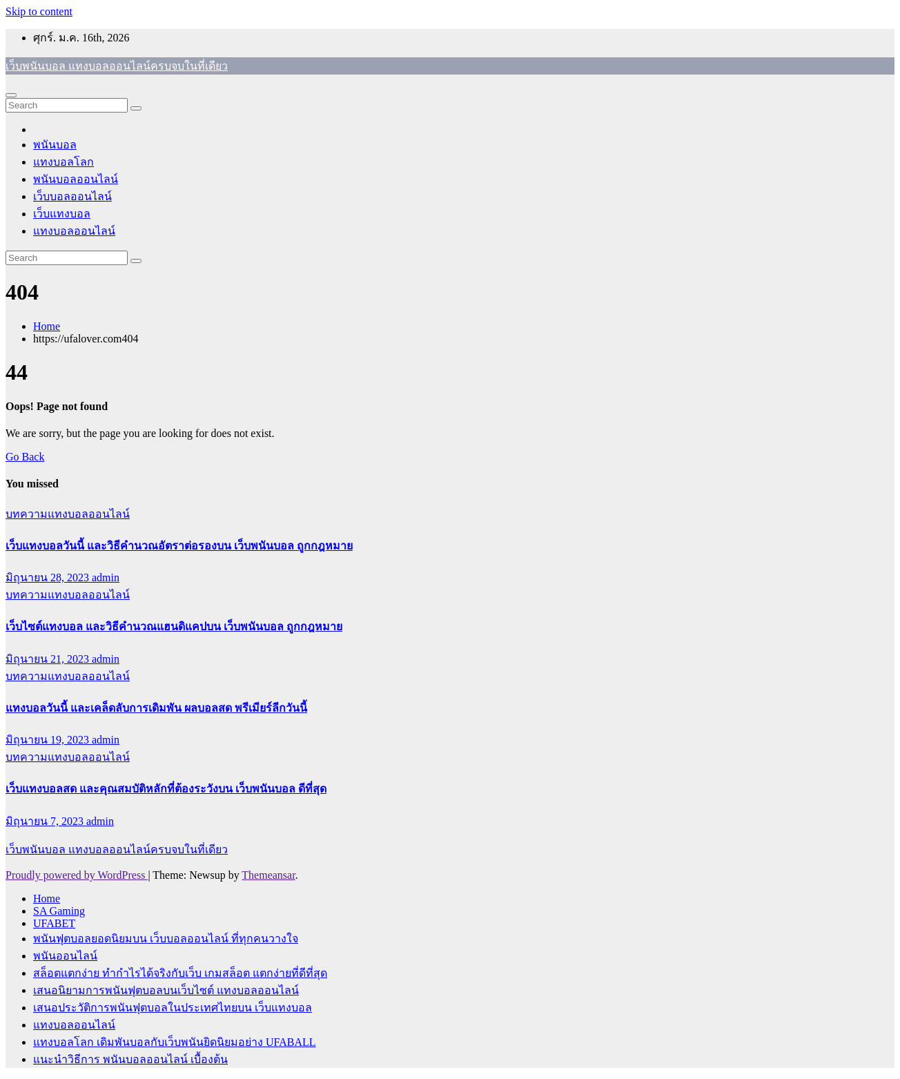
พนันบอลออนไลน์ (75, 179)
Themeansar (268, 875)
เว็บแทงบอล (61, 214)
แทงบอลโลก (63, 162)
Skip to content (39, 11)
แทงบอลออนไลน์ (74, 231)
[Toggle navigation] (11, 95)
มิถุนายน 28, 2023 (49, 577)
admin (105, 577)
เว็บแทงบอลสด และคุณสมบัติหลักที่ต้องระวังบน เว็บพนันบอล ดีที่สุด (166, 789)
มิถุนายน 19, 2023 (49, 740)
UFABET (54, 923)
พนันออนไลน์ (65, 956)
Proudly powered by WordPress (77, 875)
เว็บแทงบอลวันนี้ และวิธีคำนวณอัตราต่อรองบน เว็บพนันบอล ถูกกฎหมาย (179, 546)
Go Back (25, 457)
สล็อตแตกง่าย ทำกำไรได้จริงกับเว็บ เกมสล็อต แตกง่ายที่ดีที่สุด (180, 973)
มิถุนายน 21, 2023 (49, 659)
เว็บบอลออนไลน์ (72, 196)
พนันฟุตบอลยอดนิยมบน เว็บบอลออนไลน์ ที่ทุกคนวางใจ (165, 938)
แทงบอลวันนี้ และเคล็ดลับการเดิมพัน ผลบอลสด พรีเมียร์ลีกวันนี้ (156, 708)
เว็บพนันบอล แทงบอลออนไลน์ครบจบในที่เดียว (117, 66)
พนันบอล (55, 144)
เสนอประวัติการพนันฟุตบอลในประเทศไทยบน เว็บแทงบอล (172, 1007)
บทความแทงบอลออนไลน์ (68, 514)
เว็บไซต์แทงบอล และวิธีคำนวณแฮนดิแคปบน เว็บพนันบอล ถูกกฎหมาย (174, 626)
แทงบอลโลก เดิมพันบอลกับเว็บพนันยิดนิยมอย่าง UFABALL (174, 1042)
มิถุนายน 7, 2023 (46, 821)
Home (46, 326)
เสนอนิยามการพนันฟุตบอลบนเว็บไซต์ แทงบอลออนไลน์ (166, 990)
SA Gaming (59, 911)
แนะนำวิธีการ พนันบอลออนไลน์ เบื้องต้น (130, 1059)
